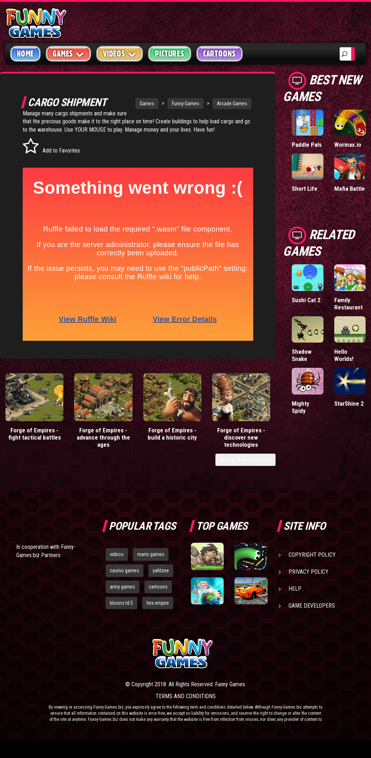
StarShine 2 (349, 403)
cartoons (158, 587)
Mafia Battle (349, 188)
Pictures (169, 54)
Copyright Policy (312, 554)
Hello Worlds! (343, 355)
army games (122, 587)
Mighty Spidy (300, 407)
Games (147, 103)
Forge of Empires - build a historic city (172, 434)
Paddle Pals (307, 144)
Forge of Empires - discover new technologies (241, 437)
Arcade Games (232, 103)
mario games (150, 554)
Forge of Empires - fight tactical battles (34, 434)
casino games (124, 570)
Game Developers (312, 605)
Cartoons (219, 54)
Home (25, 54)
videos (117, 554)
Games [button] (68, 53)
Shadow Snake (302, 355)
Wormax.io (347, 144)
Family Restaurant (348, 303)
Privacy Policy (308, 571)
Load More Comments (245, 460)
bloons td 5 (121, 603)
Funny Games (185, 103)
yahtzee (161, 570)
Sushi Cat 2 (306, 300)
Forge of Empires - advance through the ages (103, 437)
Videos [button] (120, 53)
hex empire (158, 603)
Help (295, 588)
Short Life (304, 188)
